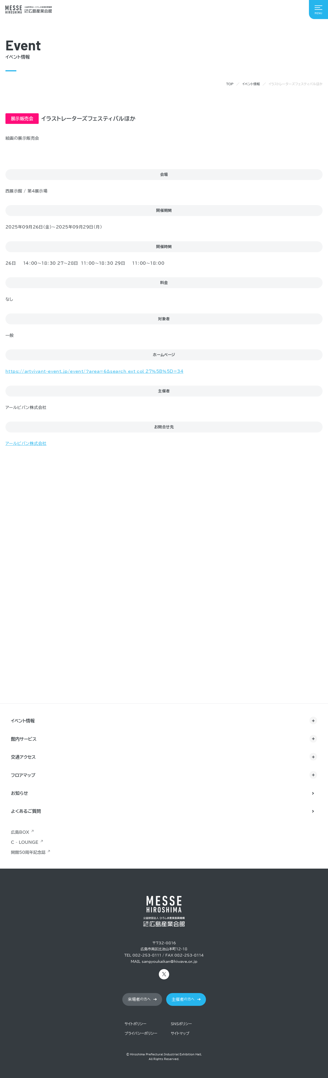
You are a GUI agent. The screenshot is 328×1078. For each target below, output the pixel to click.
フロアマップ (23, 775)
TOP (229, 83)
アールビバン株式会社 (26, 444)
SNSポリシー (181, 1024)
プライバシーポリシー (140, 1033)
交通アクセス (23, 757)
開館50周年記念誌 (28, 852)
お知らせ (19, 793)
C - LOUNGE (24, 842)
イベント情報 (251, 83)
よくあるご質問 (26, 811)
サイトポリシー (135, 1024)
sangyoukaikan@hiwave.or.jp (169, 961)
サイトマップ (180, 1033)
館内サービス (24, 739)
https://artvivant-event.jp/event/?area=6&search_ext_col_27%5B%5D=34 (94, 371)
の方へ (139, 999)
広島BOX (20, 832)
